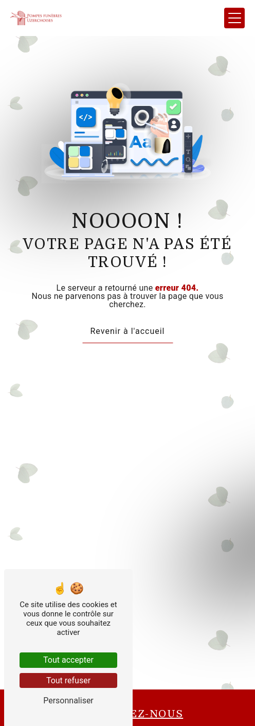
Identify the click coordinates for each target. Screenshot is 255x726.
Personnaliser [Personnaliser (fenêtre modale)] (68, 700)
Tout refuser (68, 680)
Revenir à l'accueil (127, 331)
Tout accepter (68, 660)
